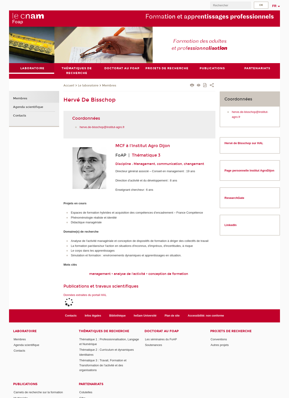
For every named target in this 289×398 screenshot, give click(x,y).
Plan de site (172, 315)
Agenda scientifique (28, 107)
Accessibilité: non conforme (206, 315)
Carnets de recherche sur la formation (38, 392)
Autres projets (220, 345)
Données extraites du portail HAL (85, 295)
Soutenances (153, 345)
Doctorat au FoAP (161, 331)
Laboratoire (25, 331)
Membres (109, 85)
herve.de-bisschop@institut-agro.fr (102, 127)
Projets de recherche (231, 331)
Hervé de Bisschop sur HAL (243, 143)
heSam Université (145, 315)
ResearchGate (234, 198)
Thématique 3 (146, 155)
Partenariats (91, 384)
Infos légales (93, 315)
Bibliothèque (117, 315)
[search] (230, 5)
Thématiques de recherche (104, 331)
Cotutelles (85, 392)
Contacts (19, 115)
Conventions (219, 339)
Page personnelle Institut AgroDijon (249, 170)
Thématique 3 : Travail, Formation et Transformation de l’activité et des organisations (102, 365)
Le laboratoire (88, 85)
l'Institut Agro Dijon (150, 145)
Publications (25, 384)
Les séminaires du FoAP (161, 339)
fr (274, 6)
